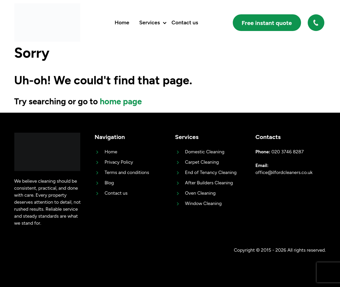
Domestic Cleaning (204, 152)
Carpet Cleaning (202, 162)
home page (121, 101)
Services (149, 22)
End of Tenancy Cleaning (211, 172)
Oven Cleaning (200, 193)
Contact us (184, 22)
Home (122, 22)
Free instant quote (267, 23)
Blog (109, 183)
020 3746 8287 (317, 22)
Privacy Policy (119, 162)
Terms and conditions (127, 172)
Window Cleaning (203, 203)
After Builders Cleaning (209, 183)
